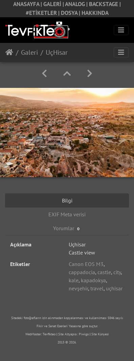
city (117, 272)
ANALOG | (77, 4)
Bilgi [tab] (67, 200)
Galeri (29, 52)
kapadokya (93, 280)
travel (97, 288)
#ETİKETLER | (43, 13)
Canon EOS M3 (86, 264)
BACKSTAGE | (105, 4)
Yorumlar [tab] (67, 228)
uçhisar (114, 288)
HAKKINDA (95, 13)
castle (104, 272)
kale (74, 280)
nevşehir (78, 288)
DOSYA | (71, 13)
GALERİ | (54, 4)
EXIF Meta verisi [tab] (67, 214)
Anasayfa (9, 52)
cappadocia (82, 272)
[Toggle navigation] (121, 30)
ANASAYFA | (28, 4)
